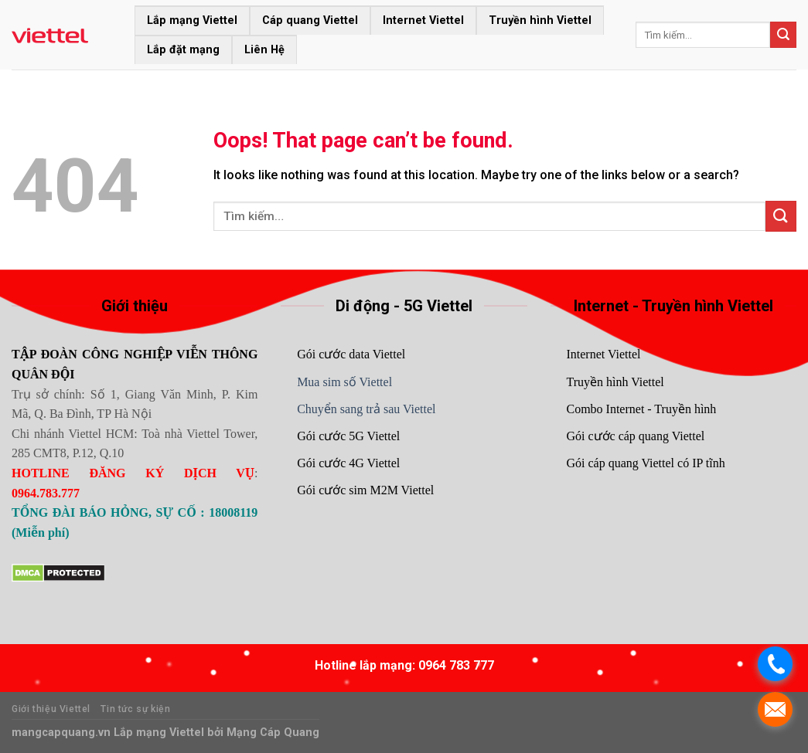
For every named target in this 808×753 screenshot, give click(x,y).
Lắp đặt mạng (183, 49)
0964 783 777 (456, 665)
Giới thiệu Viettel (51, 709)
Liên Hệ (264, 49)
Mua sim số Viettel (344, 381)
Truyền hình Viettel (540, 20)
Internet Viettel (423, 20)
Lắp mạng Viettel (192, 20)
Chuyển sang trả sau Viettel (366, 409)
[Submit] (783, 35)
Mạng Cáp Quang (271, 732)
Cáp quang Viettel (310, 20)
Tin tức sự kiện (135, 709)
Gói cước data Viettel (351, 354)
